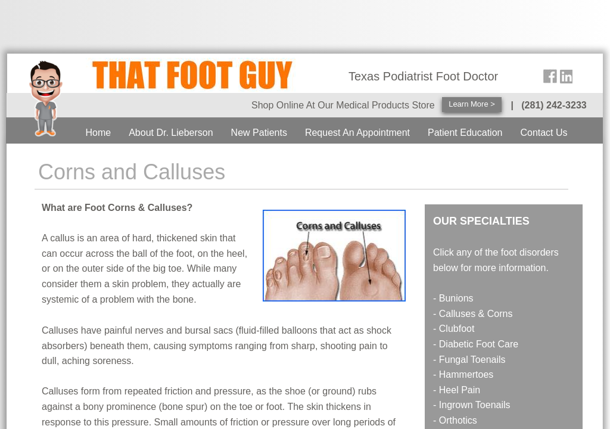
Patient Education (465, 133)
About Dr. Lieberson (171, 133)
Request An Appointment (357, 133)
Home (98, 133)
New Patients (259, 133)
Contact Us (543, 133)
